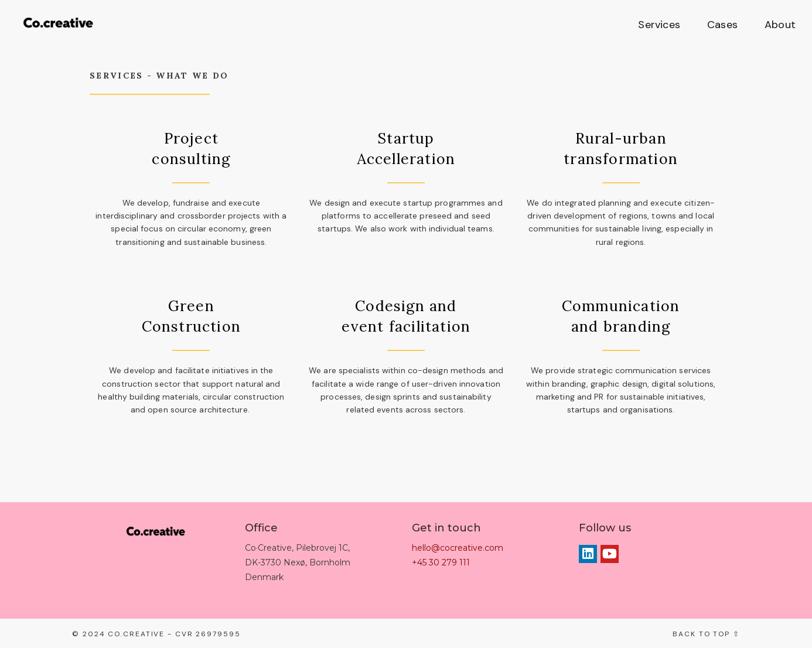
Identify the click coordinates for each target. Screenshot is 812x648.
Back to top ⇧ (706, 634)
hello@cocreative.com (457, 548)
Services (659, 25)
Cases (722, 25)
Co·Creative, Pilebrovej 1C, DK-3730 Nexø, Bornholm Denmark (297, 562)
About (780, 25)
